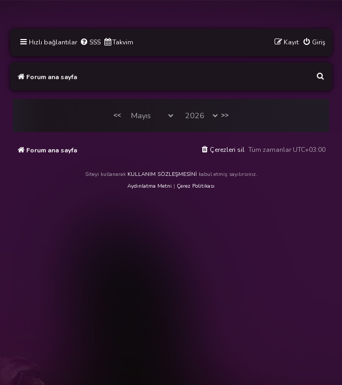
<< (117, 115)
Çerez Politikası (196, 186)
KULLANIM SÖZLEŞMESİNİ (162, 174)
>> (225, 115)
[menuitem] (90, 42)
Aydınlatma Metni (149, 186)
